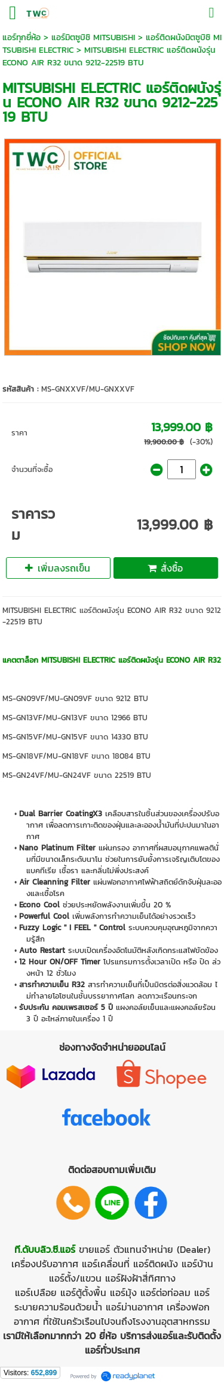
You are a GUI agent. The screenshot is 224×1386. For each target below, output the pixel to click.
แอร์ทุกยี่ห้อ (21, 37)
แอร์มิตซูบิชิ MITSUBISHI (93, 37)
